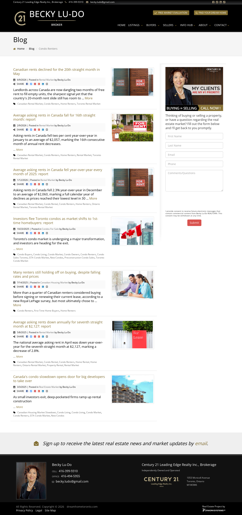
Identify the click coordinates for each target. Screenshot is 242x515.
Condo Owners (71, 254)
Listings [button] (136, 25)
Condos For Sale (50, 228)
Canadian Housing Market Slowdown (36, 412)
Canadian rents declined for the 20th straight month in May (56, 71)
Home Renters (68, 103)
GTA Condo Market (39, 257)
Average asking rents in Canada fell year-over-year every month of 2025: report (57, 171)
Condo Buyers (24, 254)
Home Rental (82, 361)
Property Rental (55, 365)
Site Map (50, 510)
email (201, 443)
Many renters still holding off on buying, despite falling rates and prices (56, 274)
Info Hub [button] (188, 25)
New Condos (56, 257)
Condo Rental (51, 203)
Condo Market (55, 254)
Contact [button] (222, 25)
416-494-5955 (70, 476)
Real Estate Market (49, 386)
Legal (39, 510)
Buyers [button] (153, 25)
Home (122, 25)
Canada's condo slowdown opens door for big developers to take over (59, 378)
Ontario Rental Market (34, 365)
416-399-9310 (76, 2)
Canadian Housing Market (54, 282)
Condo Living (40, 254)
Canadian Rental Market (30, 103)
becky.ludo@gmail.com (102, 2)
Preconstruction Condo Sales (79, 257)
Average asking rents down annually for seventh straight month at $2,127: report (57, 324)
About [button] (205, 25)
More (89, 98)
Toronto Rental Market (88, 103)
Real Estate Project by (213, 506)
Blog (31, 48)
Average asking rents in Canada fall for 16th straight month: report (54, 117)
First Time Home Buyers (46, 310)
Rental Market (46, 79)
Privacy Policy (24, 510)
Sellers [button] (170, 25)
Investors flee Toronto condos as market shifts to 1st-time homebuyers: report (55, 220)
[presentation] (194, 201)
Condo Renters (51, 103)
